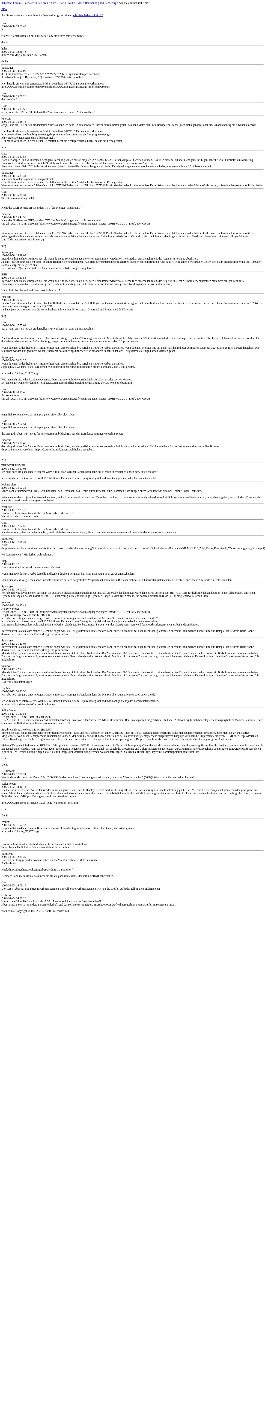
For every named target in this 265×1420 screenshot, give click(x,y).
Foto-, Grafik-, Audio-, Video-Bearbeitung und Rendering (83, 2)
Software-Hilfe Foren (36, 2)
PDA (4, 9)
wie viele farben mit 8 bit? (88, 15)
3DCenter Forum (11, 2)
